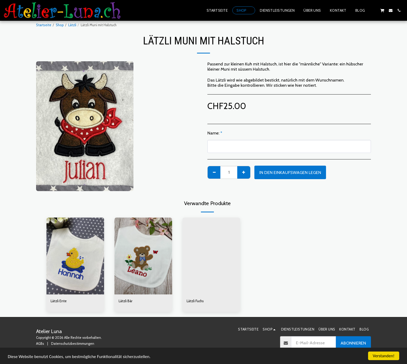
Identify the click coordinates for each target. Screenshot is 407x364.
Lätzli (72, 25)
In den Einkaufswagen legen (290, 172)
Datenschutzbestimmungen (72, 343)
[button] (374, 10)
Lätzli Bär (125, 301)
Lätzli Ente (59, 301)
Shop (60, 25)
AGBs (40, 343)
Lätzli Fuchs (195, 301)
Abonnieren (353, 343)
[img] (75, 256)
